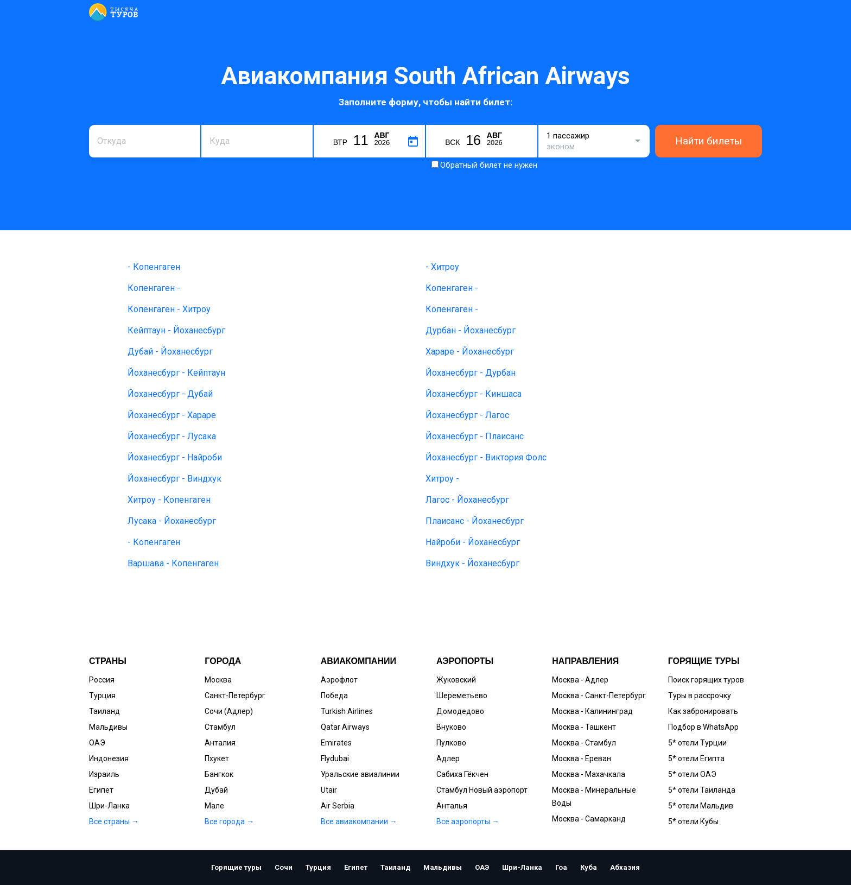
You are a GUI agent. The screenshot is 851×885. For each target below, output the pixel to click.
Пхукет (217, 758)
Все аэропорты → (467, 821)
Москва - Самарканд (589, 818)
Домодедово (460, 711)
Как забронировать (703, 711)
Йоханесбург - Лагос (467, 415)
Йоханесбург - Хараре (172, 415)
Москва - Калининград (592, 711)
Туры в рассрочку (699, 695)
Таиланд (104, 711)
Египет (101, 790)
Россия (102, 679)
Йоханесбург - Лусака (172, 436)
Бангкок (219, 774)
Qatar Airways (345, 727)
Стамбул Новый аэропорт (482, 790)
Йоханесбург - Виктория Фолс (486, 457)
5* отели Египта (696, 758)
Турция (102, 695)
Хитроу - (442, 478)
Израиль (104, 774)
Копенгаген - (154, 288)
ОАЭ (97, 742)
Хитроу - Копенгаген (169, 500)
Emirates (336, 742)
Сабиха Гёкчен (462, 774)
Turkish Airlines (347, 711)
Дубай (216, 790)
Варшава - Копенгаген (173, 563)
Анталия (220, 742)
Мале (214, 805)
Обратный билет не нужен (488, 165)
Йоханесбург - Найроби (175, 457)
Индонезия (109, 758)
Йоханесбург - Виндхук (174, 478)
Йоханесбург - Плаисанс (475, 436)
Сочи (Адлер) (229, 711)
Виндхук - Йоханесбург (472, 563)
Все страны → (114, 821)
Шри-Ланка (109, 805)
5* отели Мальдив (700, 805)
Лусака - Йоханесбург (172, 521)
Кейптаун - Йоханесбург (176, 330)
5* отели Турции (697, 742)
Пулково (451, 742)
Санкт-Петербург (235, 695)
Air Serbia (337, 805)
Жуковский (456, 679)
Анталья (451, 805)
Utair (329, 790)
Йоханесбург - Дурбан (471, 373)
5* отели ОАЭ (692, 774)
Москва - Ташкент (584, 727)
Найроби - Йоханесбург (473, 542)
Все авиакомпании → (359, 821)
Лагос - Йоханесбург (467, 500)
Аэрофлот (339, 679)
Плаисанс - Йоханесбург (475, 521)
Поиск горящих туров (706, 679)
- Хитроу (442, 267)
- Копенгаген (154, 267)
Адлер (448, 758)
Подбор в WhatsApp (703, 727)
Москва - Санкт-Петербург (599, 695)
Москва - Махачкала (588, 774)
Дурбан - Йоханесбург (471, 330)
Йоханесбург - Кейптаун (176, 373)
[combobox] (144, 141)
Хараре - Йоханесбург (470, 351)
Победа (334, 695)
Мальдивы (108, 727)
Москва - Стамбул (584, 742)
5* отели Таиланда (701, 790)
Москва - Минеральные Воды (594, 796)
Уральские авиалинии (360, 774)
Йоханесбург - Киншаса (474, 394)
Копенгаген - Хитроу (169, 309)
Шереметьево (461, 695)
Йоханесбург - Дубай (170, 394)
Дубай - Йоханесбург (170, 351)
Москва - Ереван (581, 758)
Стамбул (220, 727)
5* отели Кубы (693, 821)
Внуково (451, 727)
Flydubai (335, 758)
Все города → (229, 821)
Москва (218, 679)
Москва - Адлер (580, 679)
